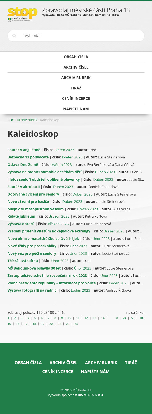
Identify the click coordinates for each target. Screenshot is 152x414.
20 (51, 324)
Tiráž (131, 362)
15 (9, 324)
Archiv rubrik (27, 120)
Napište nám (95, 371)
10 (69, 318)
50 (132, 318)
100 (141, 318)
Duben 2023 (105, 171)
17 (26, 324)
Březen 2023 (87, 209)
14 (103, 318)
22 (67, 324)
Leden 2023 (119, 283)
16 (17, 324)
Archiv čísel (63, 362)
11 (77, 318)
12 (86, 318)
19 (42, 324)
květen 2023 (64, 149)
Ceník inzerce (57, 371)
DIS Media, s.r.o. (91, 395)
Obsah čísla (28, 362)
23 (76, 324)
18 (34, 324)
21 (59, 324)
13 (94, 318)
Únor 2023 (101, 238)
